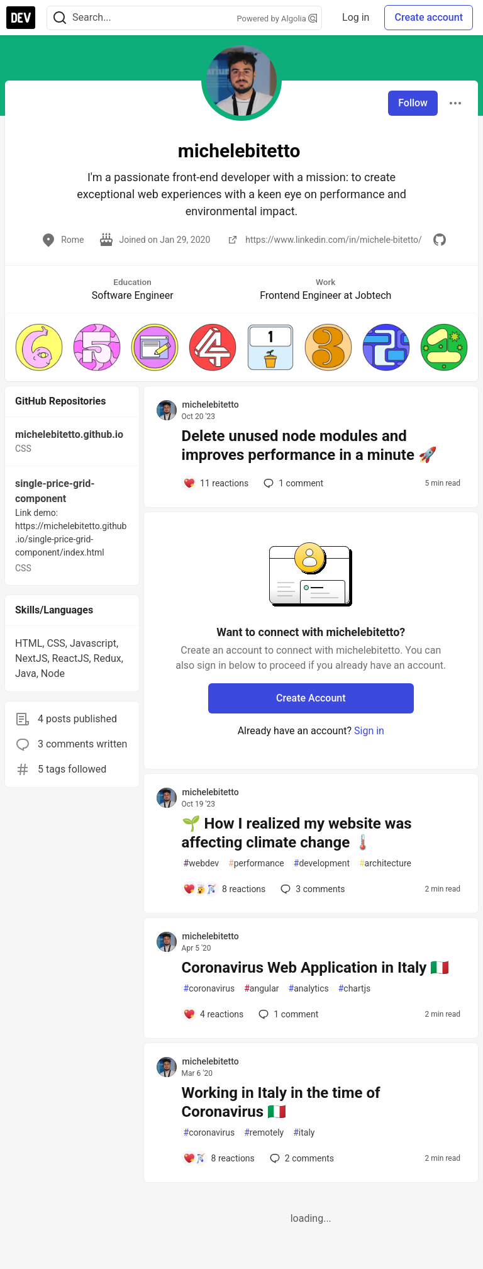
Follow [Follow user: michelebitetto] (413, 103)
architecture (385, 863)
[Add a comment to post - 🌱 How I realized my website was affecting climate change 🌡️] (224, 889)
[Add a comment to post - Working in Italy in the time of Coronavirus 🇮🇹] (218, 1158)
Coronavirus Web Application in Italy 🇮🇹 (316, 967)
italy (303, 1132)
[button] (39, 347)
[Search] (59, 18)
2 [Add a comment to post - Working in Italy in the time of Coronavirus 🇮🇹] (300, 1158)
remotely (264, 1132)
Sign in (369, 731)
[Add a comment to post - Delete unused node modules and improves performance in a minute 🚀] (216, 483)
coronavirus (209, 988)
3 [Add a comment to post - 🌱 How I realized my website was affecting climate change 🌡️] (311, 889)
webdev (201, 863)
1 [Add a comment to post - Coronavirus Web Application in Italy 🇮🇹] (287, 1014)
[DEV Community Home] (20, 17)
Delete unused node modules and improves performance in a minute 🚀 (309, 445)
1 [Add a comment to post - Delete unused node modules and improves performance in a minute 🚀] (292, 483)
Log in (355, 17)
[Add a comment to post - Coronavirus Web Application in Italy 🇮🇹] (213, 1014)
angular (261, 988)
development (322, 863)
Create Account (311, 698)
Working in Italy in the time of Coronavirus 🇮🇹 (281, 1102)
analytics (309, 988)
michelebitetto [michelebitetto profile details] (210, 405)
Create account (428, 17)
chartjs (354, 988)
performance (256, 863)
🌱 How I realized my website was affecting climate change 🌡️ (297, 833)
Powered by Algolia (277, 18)
